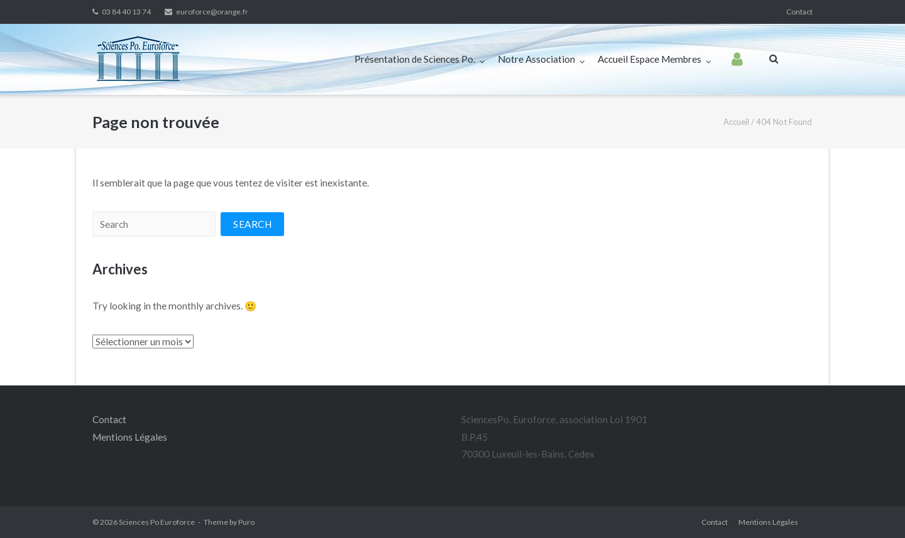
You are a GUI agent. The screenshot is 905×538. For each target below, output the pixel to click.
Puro (246, 522)
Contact (799, 11)
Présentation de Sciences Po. (414, 59)
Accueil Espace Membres (649, 59)
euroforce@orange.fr (212, 11)
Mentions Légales (129, 437)
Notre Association (536, 59)
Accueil (736, 122)
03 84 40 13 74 (126, 11)
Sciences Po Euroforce (157, 522)
